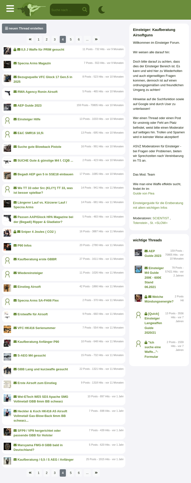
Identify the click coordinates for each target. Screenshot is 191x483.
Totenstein (140, 223)
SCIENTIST (161, 218)
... (87, 39)
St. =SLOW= (159, 223)
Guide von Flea (143, 193)
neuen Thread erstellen (24, 28)
